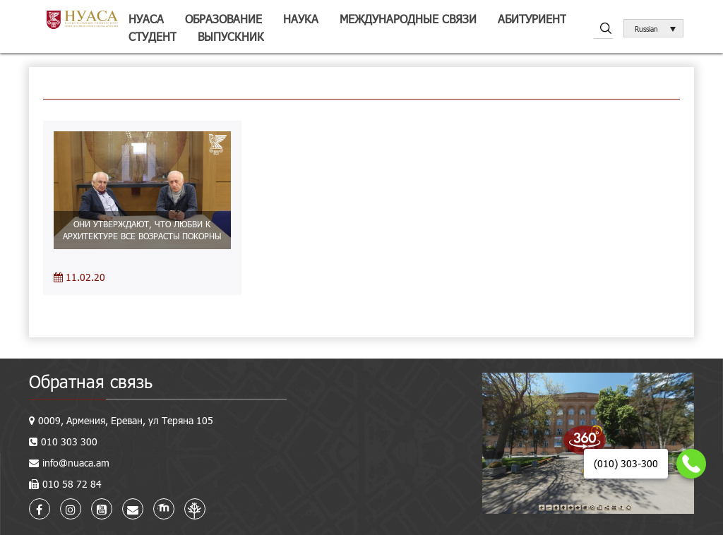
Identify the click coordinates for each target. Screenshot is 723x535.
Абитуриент (532, 18)
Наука (300, 18)
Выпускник (231, 36)
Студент (153, 36)
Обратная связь (91, 381)
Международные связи (408, 18)
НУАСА (146, 18)
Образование (223, 18)
